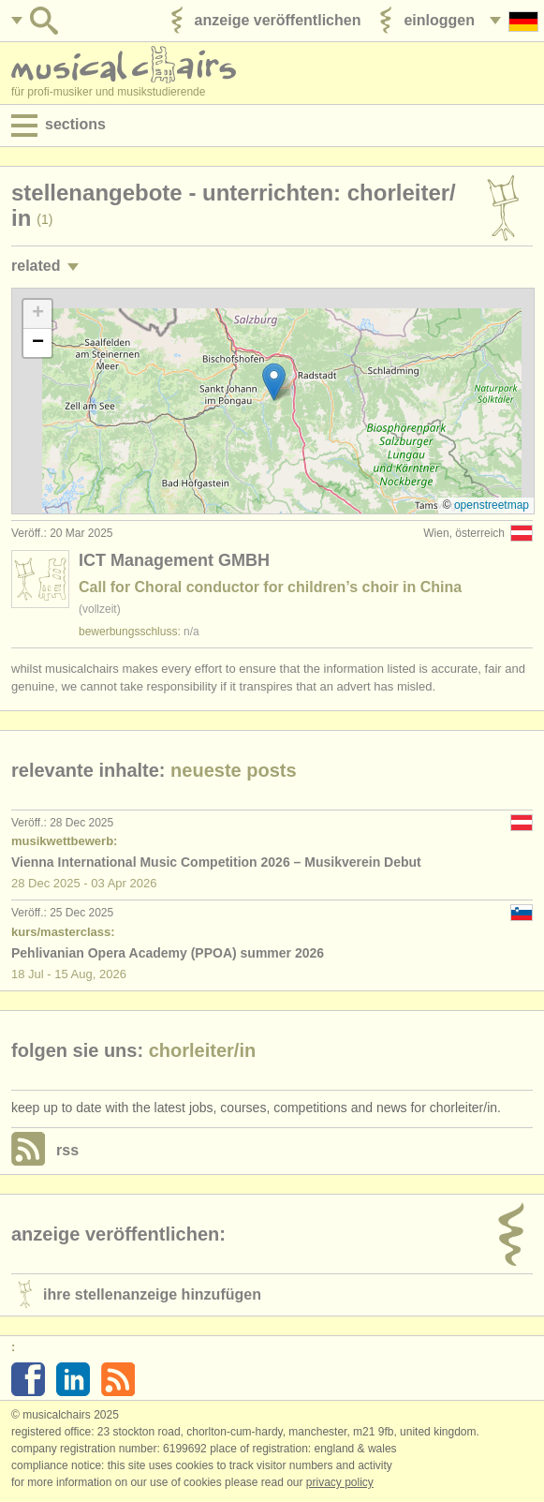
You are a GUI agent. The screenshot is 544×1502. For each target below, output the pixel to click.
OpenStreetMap (491, 505)
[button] (274, 382)
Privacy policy (340, 1482)
